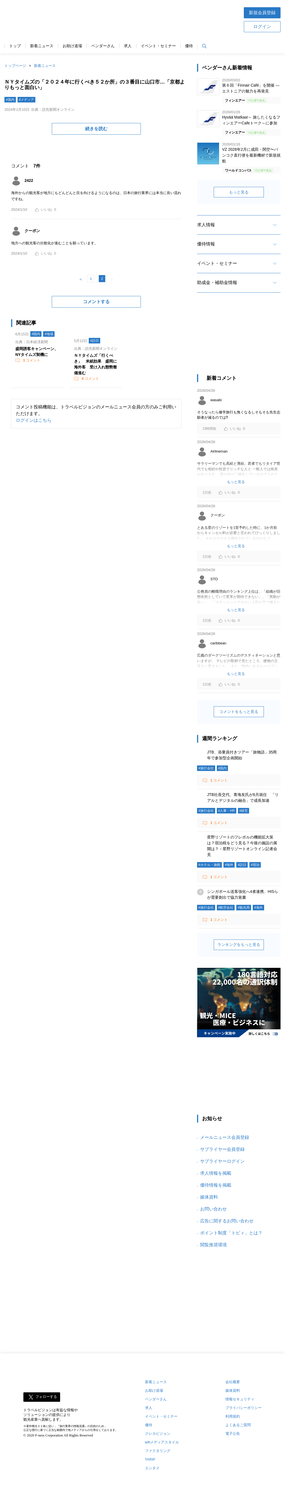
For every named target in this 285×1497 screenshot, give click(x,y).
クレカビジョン (157, 1433)
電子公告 (232, 1433)
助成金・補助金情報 (217, 282)
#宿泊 (255, 865)
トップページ (15, 66)
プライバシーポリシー (243, 1408)
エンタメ (152, 1468)
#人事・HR (226, 811)
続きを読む (96, 128)
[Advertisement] (160, 19)
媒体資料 (209, 1197)
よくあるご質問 (238, 1425)
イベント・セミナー (158, 46)
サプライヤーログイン (222, 1161)
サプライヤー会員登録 (222, 1149)
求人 (128, 46)
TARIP (150, 1459)
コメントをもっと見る (238, 711)
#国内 (10, 100)
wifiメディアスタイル (162, 1442)
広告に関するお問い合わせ (227, 1221)
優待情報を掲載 (215, 1185)
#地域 (49, 334)
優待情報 (206, 244)
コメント (31, 360)
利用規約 (232, 1416)
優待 (189, 46)
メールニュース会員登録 (224, 1137)
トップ (15, 46)
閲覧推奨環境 (213, 1244)
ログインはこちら (33, 420)
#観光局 (244, 908)
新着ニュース (41, 46)
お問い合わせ (213, 1209)
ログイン (262, 26)
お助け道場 (72, 46)
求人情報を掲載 (215, 1173)
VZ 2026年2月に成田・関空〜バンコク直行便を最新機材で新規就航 (251, 155)
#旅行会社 (206, 768)
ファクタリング (157, 1451)
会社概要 (232, 1382)
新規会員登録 (262, 12)
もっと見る (239, 192)
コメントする (96, 301)
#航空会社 (226, 908)
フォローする (46, 1397)
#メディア (26, 100)
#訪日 (94, 341)
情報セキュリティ (239, 1399)
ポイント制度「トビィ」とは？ (231, 1232)
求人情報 (206, 224)
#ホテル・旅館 (209, 865)
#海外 (229, 865)
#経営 (243, 811)
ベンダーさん (103, 46)
